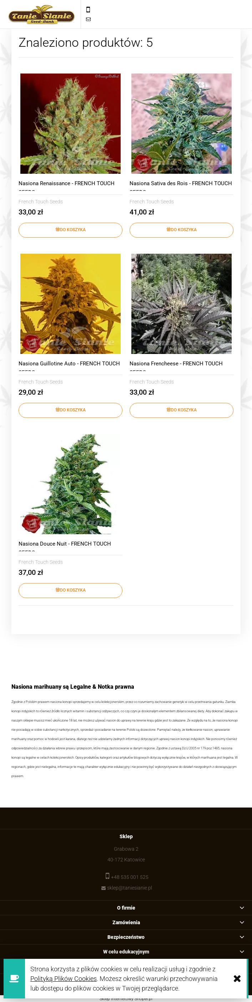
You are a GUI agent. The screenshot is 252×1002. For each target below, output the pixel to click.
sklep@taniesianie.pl (129, 888)
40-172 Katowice (126, 859)
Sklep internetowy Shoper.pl (126, 998)
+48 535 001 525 (129, 877)
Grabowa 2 (126, 849)
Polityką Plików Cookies (63, 978)
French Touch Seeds (41, 201)
